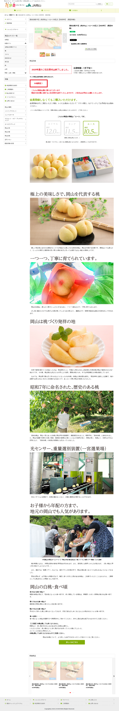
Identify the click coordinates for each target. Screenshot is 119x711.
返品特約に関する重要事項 (78, 44)
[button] (101, 11)
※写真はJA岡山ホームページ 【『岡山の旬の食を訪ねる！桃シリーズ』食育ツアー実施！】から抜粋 (72, 559)
